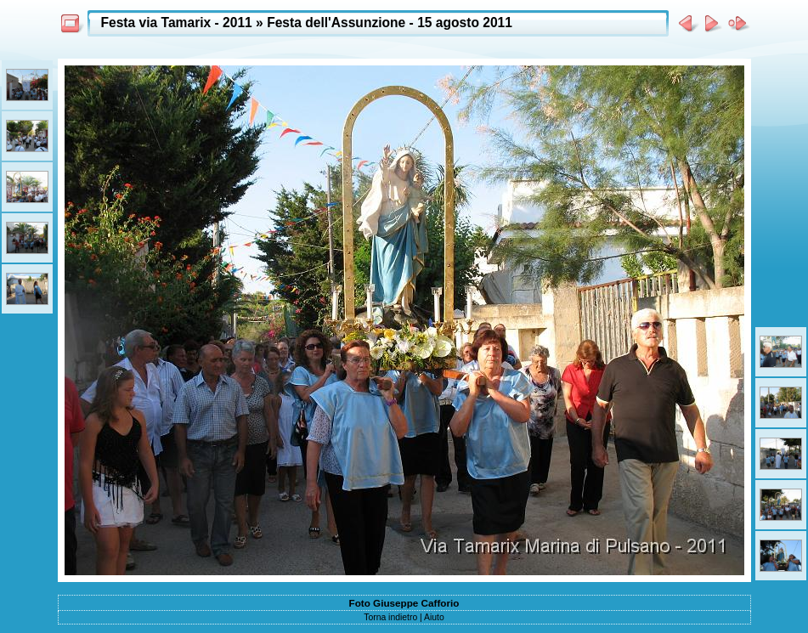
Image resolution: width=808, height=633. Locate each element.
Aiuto (434, 617)
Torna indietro (390, 617)
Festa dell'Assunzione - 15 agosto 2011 (389, 22)
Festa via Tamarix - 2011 (176, 22)
